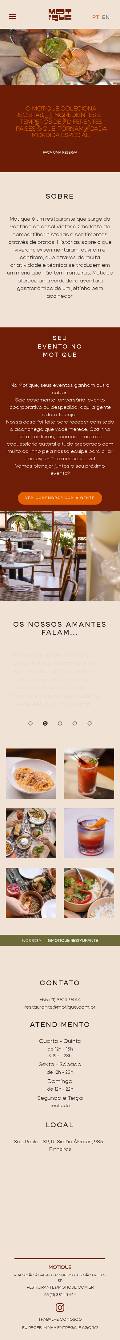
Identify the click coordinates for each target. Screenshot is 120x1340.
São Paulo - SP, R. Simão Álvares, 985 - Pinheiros (60, 1145)
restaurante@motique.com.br (60, 1007)
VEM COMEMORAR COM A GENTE (60, 498)
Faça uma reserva (60, 152)
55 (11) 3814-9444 (60, 1294)
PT (96, 17)
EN (106, 17)
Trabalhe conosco (60, 1319)
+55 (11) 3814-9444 (60, 999)
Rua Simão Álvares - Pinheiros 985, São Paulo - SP (60, 1278)
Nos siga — (60, 940)
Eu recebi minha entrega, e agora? (60, 1327)
